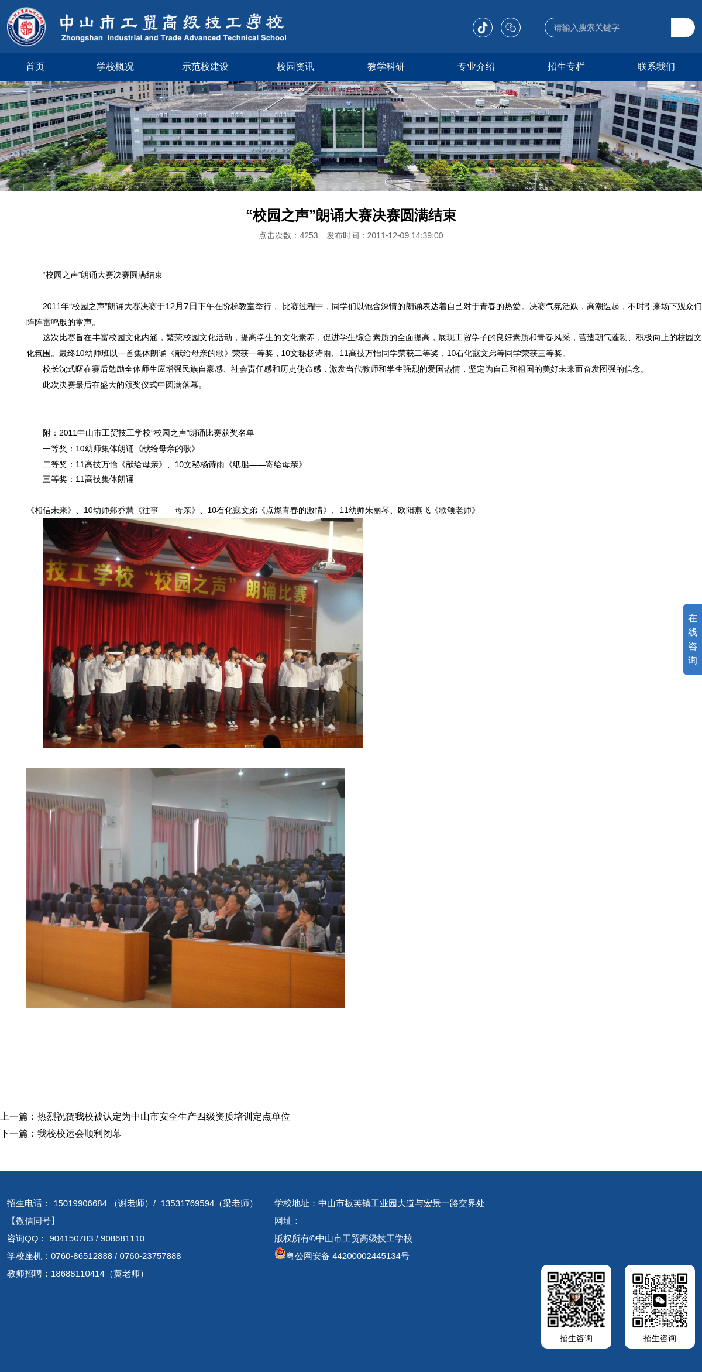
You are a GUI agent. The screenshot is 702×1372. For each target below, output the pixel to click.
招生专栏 (566, 66)
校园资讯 (295, 66)
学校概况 (115, 66)
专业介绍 (476, 66)
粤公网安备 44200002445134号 (342, 1256)
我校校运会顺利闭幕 (79, 1133)
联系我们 (656, 66)
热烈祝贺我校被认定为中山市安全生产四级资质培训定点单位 (163, 1116)
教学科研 (386, 66)
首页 (35, 66)
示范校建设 (205, 66)
